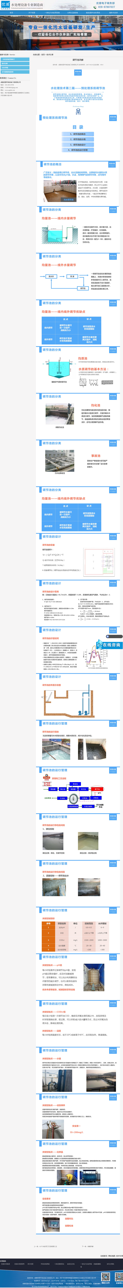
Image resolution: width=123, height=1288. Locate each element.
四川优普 (30, 1264)
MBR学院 (5, 68)
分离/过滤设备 (72, 13)
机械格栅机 (97, 1264)
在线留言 (103, 1256)
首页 (11, 13)
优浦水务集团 (5, 1264)
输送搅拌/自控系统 (93, 13)
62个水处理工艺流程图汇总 (48, 1246)
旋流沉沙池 (70, 1264)
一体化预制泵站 (59, 1264)
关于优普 (31, 13)
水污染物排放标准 (7, 72)
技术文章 (5, 63)
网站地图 (111, 1256)
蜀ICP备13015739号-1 (82, 1281)
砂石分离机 (110, 1264)
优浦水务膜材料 (19, 1264)
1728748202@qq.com (11, 87)
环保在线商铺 (45, 1264)
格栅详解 (90, 1246)
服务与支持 (113, 13)
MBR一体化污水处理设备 (55, 1284)
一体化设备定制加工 (8, 59)
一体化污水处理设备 (52, 13)
